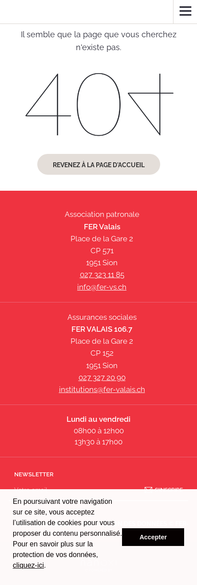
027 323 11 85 (102, 274)
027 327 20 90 (102, 377)
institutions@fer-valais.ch (102, 389)
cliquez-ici (28, 565)
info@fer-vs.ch (101, 287)
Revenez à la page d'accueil (99, 165)
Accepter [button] (153, 537)
